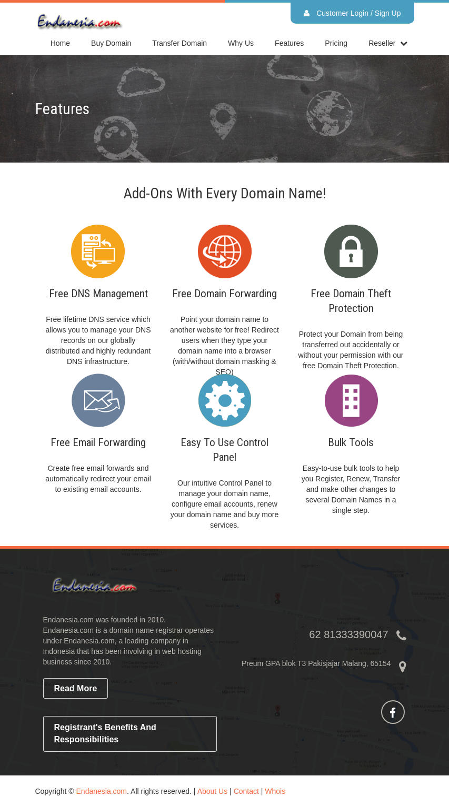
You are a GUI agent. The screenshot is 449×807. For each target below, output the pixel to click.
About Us (212, 791)
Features (289, 43)
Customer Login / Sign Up (352, 13)
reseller (381, 43)
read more (75, 688)
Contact (246, 791)
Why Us (241, 43)
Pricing (336, 43)
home (60, 43)
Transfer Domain (179, 43)
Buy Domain (111, 43)
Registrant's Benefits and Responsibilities (105, 733)
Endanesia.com (101, 791)
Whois (275, 791)
